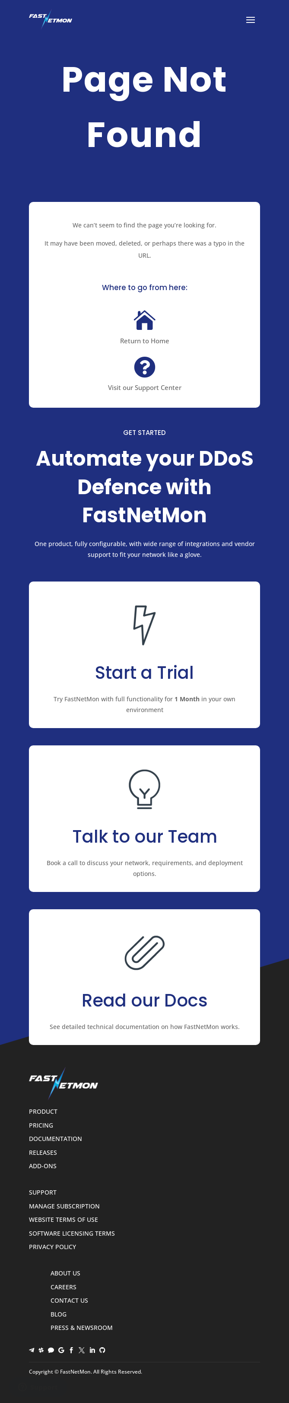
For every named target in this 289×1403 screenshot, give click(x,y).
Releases (43, 1153)
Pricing (41, 1125)
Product (43, 1111)
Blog (59, 1314)
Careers (63, 1287)
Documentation (55, 1139)
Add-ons (43, 1166)
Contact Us (69, 1300)
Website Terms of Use (63, 1220)
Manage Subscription (64, 1206)
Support (43, 1192)
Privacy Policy (52, 1247)
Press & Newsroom (82, 1328)
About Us (65, 1273)
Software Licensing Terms (72, 1233)
